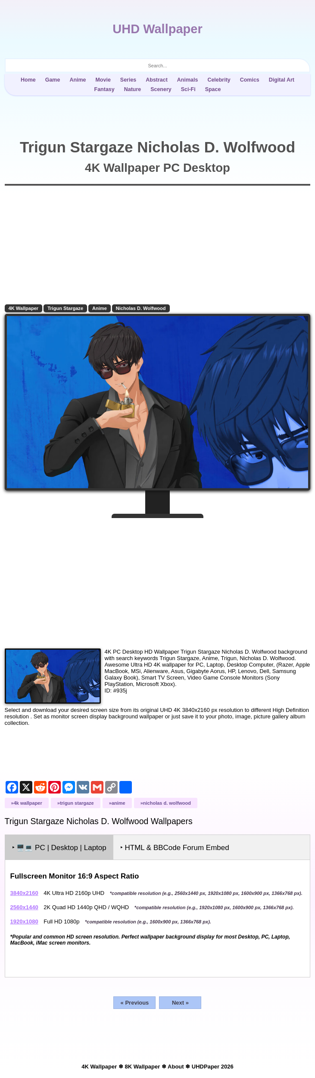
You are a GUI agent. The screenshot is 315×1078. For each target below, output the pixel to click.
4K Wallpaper (24, 308)
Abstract (157, 80)
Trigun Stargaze (65, 308)
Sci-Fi (188, 89)
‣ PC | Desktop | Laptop (59, 848)
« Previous (135, 1002)
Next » (180, 1002)
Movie (102, 80)
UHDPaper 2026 (213, 1066)
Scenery (161, 89)
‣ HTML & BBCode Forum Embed (174, 848)
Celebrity (218, 80)
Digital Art (281, 80)
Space (213, 89)
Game (52, 80)
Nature (132, 89)
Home (28, 80)
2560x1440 (24, 907)
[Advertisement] (158, 579)
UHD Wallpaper (157, 29)
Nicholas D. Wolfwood (141, 308)
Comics (249, 80)
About (176, 1066)
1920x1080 (24, 921)
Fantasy (104, 89)
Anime (77, 80)
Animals (187, 80)
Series (128, 80)
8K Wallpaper (142, 1066)
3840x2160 (24, 893)
